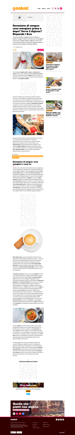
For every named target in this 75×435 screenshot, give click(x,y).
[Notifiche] (55, 8)
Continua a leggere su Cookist (28, 361)
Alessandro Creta (19, 47)
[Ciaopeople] (61, 432)
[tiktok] (14, 413)
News (39, 8)
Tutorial (17, 381)
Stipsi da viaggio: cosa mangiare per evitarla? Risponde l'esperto (53, 114)
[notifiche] (53, 422)
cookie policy (35, 424)
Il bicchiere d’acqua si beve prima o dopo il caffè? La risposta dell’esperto (53, 67)
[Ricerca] (52, 8)
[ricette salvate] (53, 424)
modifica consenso (36, 427)
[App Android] (19, 432)
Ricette (43, 8)
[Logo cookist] (21, 8)
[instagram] (17, 413)
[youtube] (20, 413)
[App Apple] (13, 432)
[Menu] (61, 8)
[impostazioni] (53, 426)
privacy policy (35, 422)
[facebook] (23, 413)
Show (48, 8)
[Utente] (58, 8)
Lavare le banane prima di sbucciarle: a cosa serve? (53, 91)
